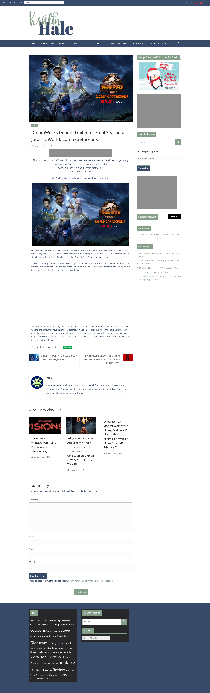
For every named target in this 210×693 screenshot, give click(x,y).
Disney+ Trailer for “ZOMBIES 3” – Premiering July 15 (59, 357)
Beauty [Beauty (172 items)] (49, 621)
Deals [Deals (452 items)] (67, 630)
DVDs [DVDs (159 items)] (40, 637)
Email (32, 549)
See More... (175, 216)
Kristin (47, 146)
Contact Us (75, 43)
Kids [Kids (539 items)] (69, 652)
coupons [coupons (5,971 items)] (38, 630)
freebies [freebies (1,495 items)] (62, 636)
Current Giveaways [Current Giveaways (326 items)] (55, 631)
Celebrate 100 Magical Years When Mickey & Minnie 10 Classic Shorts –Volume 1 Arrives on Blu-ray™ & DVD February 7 (115, 434)
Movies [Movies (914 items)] (34, 656)
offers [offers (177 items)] (60, 657)
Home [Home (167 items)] (57, 648)
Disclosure (94, 43)
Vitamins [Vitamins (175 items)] (46, 679)
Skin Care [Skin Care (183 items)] (70, 670)
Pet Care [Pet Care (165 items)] (51, 663)
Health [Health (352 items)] (61, 643)
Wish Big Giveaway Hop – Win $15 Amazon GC (157, 268)
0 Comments (57, 146)
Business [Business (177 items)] (33, 625)
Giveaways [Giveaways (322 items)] (52, 643)
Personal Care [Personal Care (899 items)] (39, 663)
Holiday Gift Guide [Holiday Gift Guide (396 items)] (45, 647)
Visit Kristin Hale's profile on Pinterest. (154, 234)
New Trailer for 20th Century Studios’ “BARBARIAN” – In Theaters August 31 (102, 359)
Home (34, 43)
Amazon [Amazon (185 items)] (33, 620)
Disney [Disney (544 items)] (33, 636)
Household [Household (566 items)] (36, 652)
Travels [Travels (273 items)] (39, 678)
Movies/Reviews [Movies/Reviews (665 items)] (49, 656)
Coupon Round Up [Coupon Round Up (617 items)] (64, 624)
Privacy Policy (139, 43)
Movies (34, 126)
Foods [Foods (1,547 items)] (52, 636)
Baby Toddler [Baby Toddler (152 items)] (41, 621)
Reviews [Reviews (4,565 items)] (60, 669)
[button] (82, 43)
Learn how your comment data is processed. (90, 580)
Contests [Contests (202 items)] (50, 625)
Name (33, 536)
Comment (34, 499)
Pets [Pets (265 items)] (56, 663)
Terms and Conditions (115, 43)
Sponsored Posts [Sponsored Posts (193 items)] (42, 675)
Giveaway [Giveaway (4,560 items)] (38, 642)
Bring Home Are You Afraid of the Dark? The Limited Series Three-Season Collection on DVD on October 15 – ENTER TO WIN (80, 451)
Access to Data (158, 43)
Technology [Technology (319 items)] (54, 675)
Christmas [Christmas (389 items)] (41, 624)
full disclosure (79, 164)
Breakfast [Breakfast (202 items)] (66, 620)
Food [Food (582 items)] (45, 636)
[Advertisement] (80, 153)
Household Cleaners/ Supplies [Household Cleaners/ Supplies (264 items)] (54, 652)
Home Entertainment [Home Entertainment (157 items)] (66, 648)
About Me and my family (53, 43)
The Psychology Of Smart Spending (152, 272)
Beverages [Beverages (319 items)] (57, 620)
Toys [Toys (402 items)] (62, 674)
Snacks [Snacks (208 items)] (32, 675)
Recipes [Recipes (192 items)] (49, 670)
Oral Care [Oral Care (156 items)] (66, 657)
